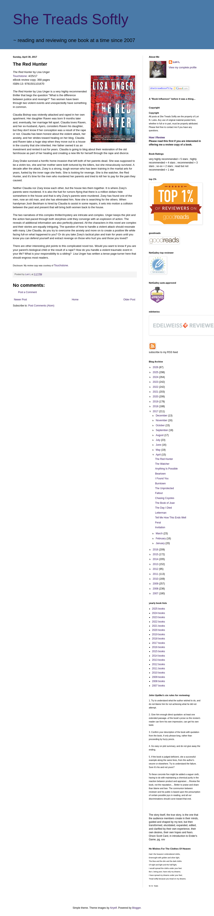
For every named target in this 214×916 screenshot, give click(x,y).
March (159, 533)
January (160, 543)
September (162, 430)
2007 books (158, 685)
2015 (156, 554)
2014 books (158, 655)
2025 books (158, 608)
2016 (156, 549)
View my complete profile (183, 67)
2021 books (158, 625)
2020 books (158, 630)
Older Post (129, 299)
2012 (156, 569)
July (158, 440)
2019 (156, 401)
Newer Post (20, 299)
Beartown (160, 473)
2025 (156, 372)
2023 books (158, 617)
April (158, 454)
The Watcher (162, 463)
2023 (156, 381)
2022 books (158, 621)
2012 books (158, 664)
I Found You (161, 478)
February (161, 538)
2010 (156, 578)
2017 (156, 411)
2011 (156, 574)
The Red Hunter (164, 459)
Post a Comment (27, 292)
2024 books (158, 613)
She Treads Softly (71, 19)
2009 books (158, 677)
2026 (156, 367)
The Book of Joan (165, 502)
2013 (156, 564)
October (160, 425)
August (160, 435)
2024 (156, 377)
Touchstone (20, 76)
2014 (156, 559)
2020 (156, 396)
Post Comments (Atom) (41, 305)
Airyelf (113, 907)
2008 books (158, 681)
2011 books (158, 668)
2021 (156, 391)
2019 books (158, 634)
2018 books (158, 638)
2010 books (158, 672)
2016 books (158, 647)
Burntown (160, 483)
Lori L (176, 62)
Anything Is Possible (166, 468)
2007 (156, 593)
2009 (156, 583)
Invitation (160, 527)
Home (75, 299)
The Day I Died (163, 507)
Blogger (136, 907)
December (162, 415)
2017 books (158, 643)
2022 (156, 386)
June (159, 444)
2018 (156, 406)
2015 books (158, 651)
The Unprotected (164, 488)
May (158, 449)
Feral (158, 522)
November (162, 420)
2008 (156, 588)
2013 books (158, 659)
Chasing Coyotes (164, 498)
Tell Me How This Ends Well (170, 517)
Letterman (160, 512)
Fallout (159, 493)
